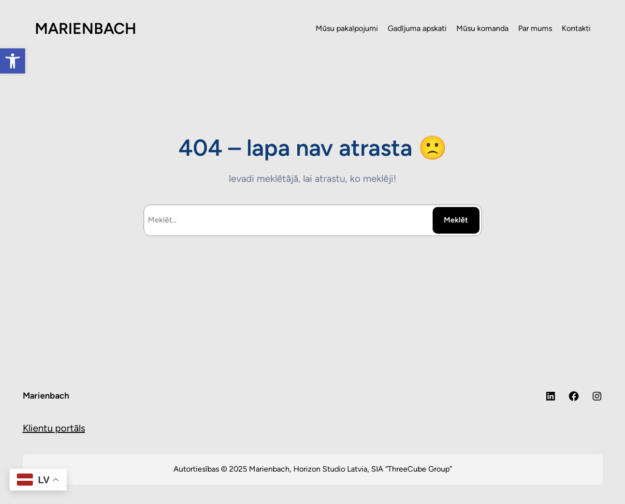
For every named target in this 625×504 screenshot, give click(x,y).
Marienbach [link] (46, 395)
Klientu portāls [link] (54, 428)
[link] (12, 61)
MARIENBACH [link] (85, 28)
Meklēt (456, 219)
